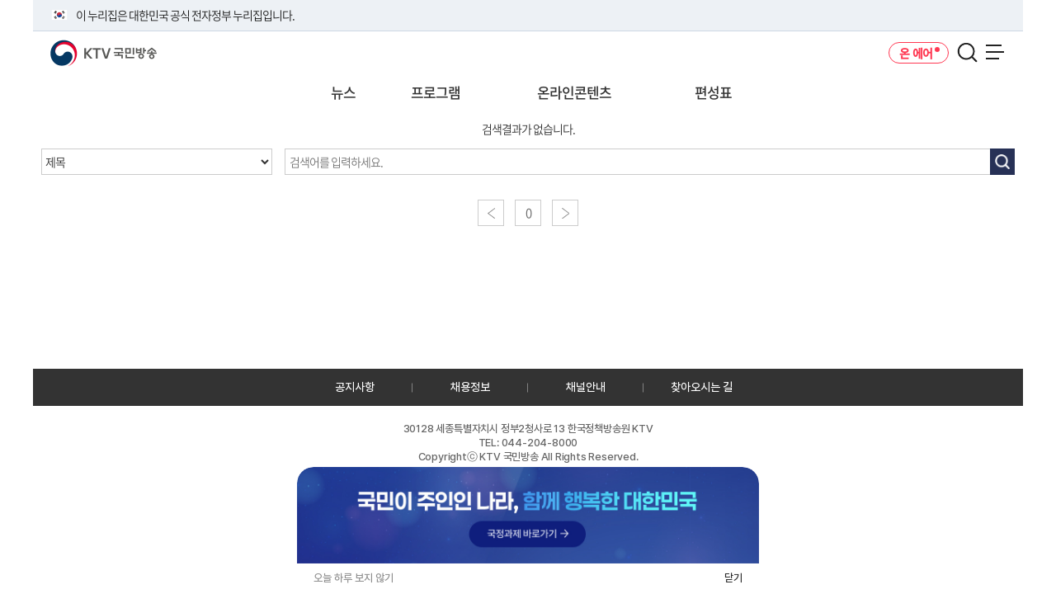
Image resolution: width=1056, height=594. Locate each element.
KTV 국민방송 (80, 46)
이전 (491, 213)
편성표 (713, 92)
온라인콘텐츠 (574, 92)
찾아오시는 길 (702, 387)
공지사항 (355, 387)
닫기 (733, 578)
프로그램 (435, 92)
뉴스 (343, 92)
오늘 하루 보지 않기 (354, 578)
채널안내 (586, 387)
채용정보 (470, 387)
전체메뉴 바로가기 (0, 0)
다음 (565, 213)
